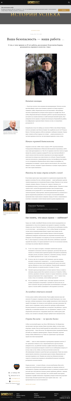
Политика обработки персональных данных (18, 400)
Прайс (55, 395)
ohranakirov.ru (15, 381)
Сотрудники (36, 395)
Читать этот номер (31, 384)
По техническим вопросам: (51, 400)
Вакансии (56, 393)
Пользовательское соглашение (35, 400)
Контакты (18, 397)
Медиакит (36, 393)
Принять (64, 10)
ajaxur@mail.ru (15, 378)
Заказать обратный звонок (39, 397)
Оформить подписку (20, 395)
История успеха (35, 30)
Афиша (17, 393)
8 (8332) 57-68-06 (65, 398)
